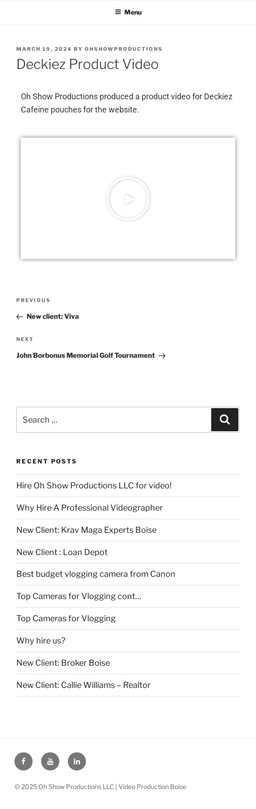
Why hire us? (40, 640)
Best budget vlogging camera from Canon (95, 574)
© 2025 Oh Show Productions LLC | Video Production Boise (100, 786)
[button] (128, 198)
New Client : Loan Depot (62, 552)
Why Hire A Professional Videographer (89, 507)
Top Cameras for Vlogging (66, 618)
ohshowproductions (124, 49)
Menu (128, 12)
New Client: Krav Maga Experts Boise (86, 530)
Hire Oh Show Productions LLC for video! (93, 485)
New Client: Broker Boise (63, 663)
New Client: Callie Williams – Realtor (83, 685)
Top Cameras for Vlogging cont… (78, 596)
